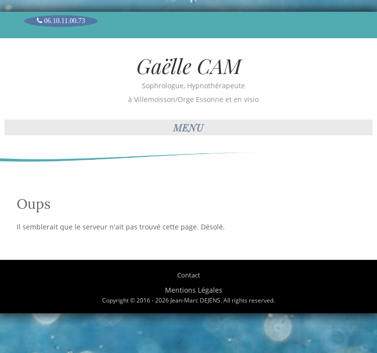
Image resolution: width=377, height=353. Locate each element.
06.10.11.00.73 (61, 20)
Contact (188, 275)
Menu (188, 127)
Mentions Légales (193, 290)
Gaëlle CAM (188, 65)
